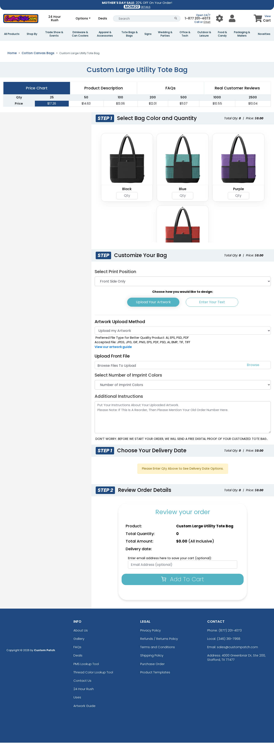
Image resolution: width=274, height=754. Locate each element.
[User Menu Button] (219, 18)
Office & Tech (185, 34)
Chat (206, 22)
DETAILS (145, 7)
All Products (11, 34)
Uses (77, 708)
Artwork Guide (84, 717)
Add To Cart (182, 590)
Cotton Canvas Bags (38, 64)
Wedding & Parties (165, 34)
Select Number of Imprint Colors (128, 386)
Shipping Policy (151, 667)
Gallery (78, 650)
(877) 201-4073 (230, 641)
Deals (102, 18)
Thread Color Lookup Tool (93, 683)
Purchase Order (152, 675)
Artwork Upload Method (120, 333)
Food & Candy (222, 34)
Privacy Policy (150, 641)
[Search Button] (175, 18)
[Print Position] (183, 292)
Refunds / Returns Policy (159, 650)
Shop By (32, 34)
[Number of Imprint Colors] (183, 396)
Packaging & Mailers (242, 34)
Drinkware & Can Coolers (80, 34)
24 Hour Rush (54, 18)
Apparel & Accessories (105, 34)
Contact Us (82, 692)
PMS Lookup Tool (86, 675)
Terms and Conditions (157, 658)
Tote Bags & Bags (129, 34)
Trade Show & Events (54, 34)
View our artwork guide (113, 358)
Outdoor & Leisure (204, 34)
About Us (80, 641)
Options (82, 18)
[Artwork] (183, 342)
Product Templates (155, 683)
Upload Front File (112, 367)
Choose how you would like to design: (182, 303)
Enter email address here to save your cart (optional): (170, 569)
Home (12, 64)
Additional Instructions (119, 408)
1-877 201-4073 (197, 18)
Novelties (264, 34)
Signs (148, 34)
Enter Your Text (212, 313)
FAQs (77, 658)
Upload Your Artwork (153, 313)
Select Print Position (115, 283)
